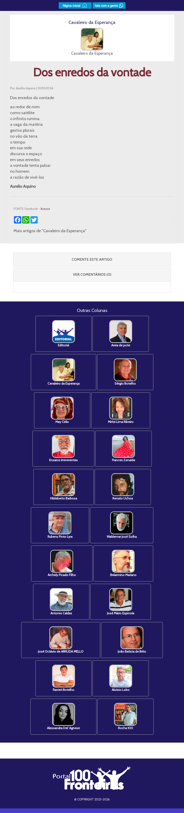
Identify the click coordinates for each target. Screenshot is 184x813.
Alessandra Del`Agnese (63, 716)
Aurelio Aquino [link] (23, 186)
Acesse (45, 209)
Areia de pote (120, 333)
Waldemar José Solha (122, 525)
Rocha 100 (125, 716)
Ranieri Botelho (63, 678)
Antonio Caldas (61, 601)
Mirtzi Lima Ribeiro (120, 410)
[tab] (92, 259)
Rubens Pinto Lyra (60, 525)
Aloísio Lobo (120, 678)
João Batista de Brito (132, 639)
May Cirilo (62, 410)
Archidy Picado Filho (62, 563)
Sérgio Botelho (125, 372)
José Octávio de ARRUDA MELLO (60, 639)
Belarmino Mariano (123, 563)
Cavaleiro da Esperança (64, 372)
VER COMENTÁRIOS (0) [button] (92, 274)
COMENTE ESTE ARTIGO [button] (92, 259)
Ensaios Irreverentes (63, 448)
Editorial (63, 333)
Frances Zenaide (123, 448)
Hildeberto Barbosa (63, 486)
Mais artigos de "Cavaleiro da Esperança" (49, 230)
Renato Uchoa (122, 486)
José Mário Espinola (120, 601)
